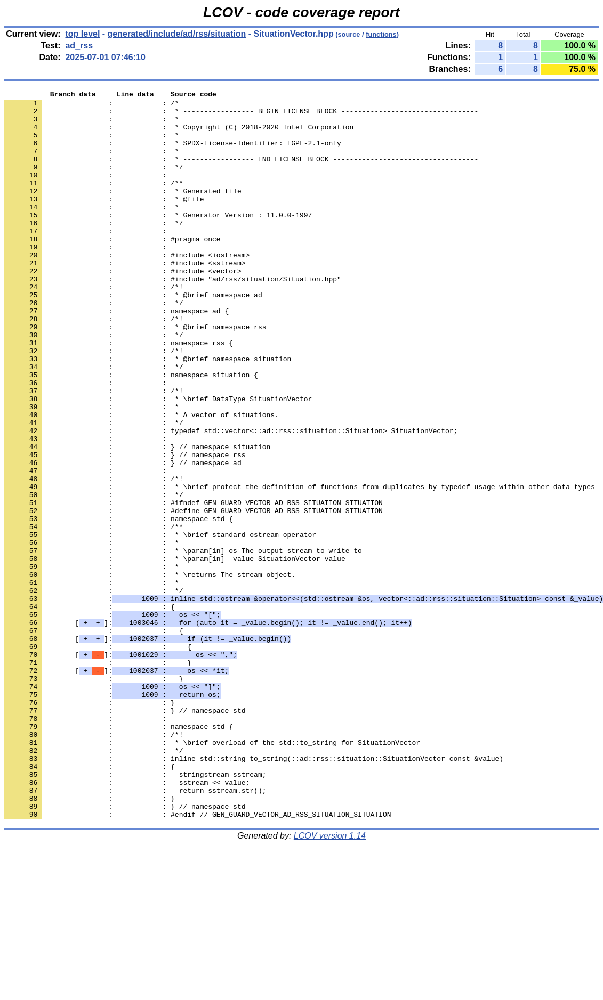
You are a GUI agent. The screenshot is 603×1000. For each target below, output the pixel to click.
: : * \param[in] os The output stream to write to (183, 643)
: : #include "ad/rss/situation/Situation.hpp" (172, 317)
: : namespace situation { (131, 432)
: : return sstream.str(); (135, 931)
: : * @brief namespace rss (135, 374)
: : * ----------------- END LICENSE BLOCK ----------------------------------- (241, 173)
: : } (97, 777)
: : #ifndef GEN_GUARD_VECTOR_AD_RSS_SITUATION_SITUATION (193, 585)
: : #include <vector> (123, 307)
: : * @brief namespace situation (147, 413)
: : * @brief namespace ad (133, 336)
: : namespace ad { (116, 355)
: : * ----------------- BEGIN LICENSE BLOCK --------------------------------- (241, 115)
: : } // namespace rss (124, 528)
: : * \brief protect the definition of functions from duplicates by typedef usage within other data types (299, 566)
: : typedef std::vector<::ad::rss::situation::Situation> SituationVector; (230, 499)
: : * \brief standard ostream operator (160, 624)
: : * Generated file (123, 211)
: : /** (93, 202)
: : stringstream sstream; (135, 911)
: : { (89, 710)
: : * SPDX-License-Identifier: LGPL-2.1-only (172, 154)
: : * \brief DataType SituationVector (158, 461)
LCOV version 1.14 (330, 981)
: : (87, 192)
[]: (208, 729)
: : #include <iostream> (127, 288)
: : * (91, 125)
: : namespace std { (118, 604)
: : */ (93, 183)
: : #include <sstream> (124, 298)
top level (82, 33)
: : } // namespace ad (123, 537)
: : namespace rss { (118, 394)
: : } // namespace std (124, 835)
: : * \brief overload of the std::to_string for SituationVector (212, 873)
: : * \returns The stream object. (149, 672)
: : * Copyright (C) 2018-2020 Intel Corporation (178, 135)
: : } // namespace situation (137, 518)
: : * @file (104, 221)
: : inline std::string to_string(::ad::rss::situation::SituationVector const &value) (253, 892)
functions (381, 34)
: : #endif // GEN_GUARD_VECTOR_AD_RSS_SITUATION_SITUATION (197, 959)
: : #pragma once (112, 269)
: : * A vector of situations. (141, 480)
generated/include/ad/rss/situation (177, 33)
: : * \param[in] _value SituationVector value (174, 652)
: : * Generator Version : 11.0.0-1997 (158, 240)
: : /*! (93, 326)
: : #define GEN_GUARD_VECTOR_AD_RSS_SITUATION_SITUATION (193, 595)
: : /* (91, 106)
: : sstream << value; (127, 921)
